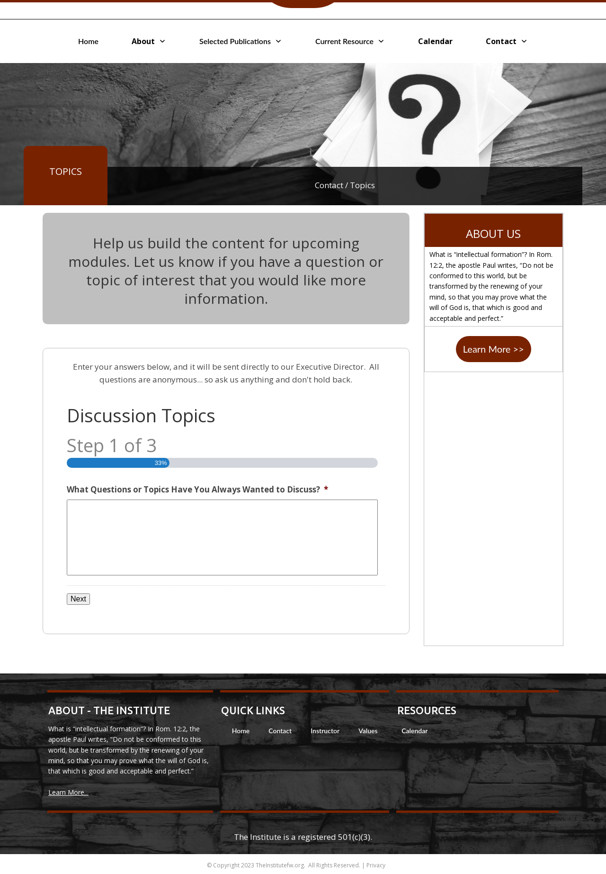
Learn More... (68, 792)
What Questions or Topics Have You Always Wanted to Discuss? (197, 489)
